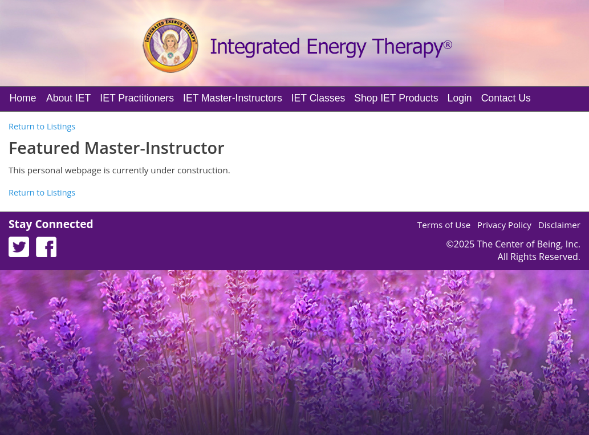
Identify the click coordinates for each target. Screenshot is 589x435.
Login (460, 98)
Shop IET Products (396, 98)
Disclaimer (559, 224)
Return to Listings (42, 126)
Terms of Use (443, 224)
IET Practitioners (137, 98)
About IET (68, 98)
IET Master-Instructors (232, 98)
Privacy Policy (504, 224)
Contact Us (506, 98)
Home (23, 98)
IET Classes (318, 98)
